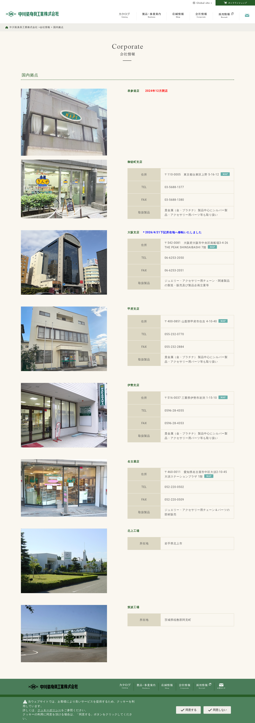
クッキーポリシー (49, 710)
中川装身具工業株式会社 (23, 27)
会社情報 (45, 27)
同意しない (217, 710)
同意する (188, 710)
